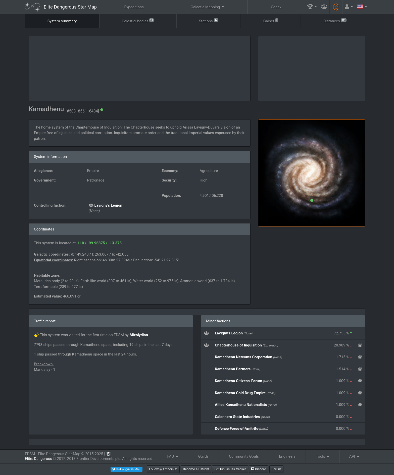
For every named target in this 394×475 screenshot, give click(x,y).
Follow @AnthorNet (163, 469)
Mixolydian (139, 335)
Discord (258, 469)
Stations (208, 20)
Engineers (287, 456)
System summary (62, 21)
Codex (276, 7)
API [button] (352, 456)
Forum (276, 469)
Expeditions (134, 7)
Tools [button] (321, 456)
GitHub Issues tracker (230, 469)
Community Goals (244, 456)
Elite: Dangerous (38, 458)
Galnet (270, 20)
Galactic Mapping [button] (206, 7)
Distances (335, 20)
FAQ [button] (171, 456)
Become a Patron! (196, 469)
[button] (312, 7)
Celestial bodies (138, 20)
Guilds (203, 456)
